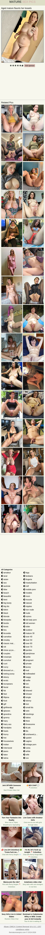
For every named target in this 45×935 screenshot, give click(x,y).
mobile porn (29, 589)
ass (4, 583)
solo (26, 711)
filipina (5, 697)
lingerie (27, 579)
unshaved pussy (31, 734)
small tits (28, 707)
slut (26, 704)
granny (5, 718)
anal (4, 576)
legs (26, 573)
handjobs (6, 728)
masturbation (30, 583)
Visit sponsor (29, 66)
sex (26, 684)
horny (4, 734)
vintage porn (29, 744)
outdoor (27, 630)
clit (3, 647)
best (4, 600)
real (26, 670)
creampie (6, 657)
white (26, 751)
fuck (4, 701)
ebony (5, 677)
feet (4, 694)
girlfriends (6, 707)
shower (27, 694)
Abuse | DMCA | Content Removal (16, 927)
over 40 (27, 637)
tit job (26, 728)
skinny (27, 701)
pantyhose (29, 654)
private (27, 664)
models (27, 593)
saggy (27, 677)
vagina (27, 741)
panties (27, 650)
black (4, 613)
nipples (27, 606)
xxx (26, 758)
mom (26, 596)
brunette (6, 633)
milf (26, 586)
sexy (26, 687)
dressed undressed (10, 670)
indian (5, 744)
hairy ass (6, 724)
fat (3, 691)
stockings (28, 714)
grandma (6, 714)
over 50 (27, 640)
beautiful (6, 596)
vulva (26, 748)
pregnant (28, 660)
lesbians (28, 576)
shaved (27, 691)
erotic (4, 680)
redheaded (29, 674)
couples (5, 654)
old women (29, 623)
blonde (5, 616)
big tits (5, 606)
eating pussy (7, 674)
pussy (27, 667)
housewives (7, 741)
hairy (4, 721)
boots (4, 627)
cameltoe (6, 637)
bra (3, 630)
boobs (5, 623)
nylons (27, 616)
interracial (6, 748)
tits (25, 731)
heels (4, 731)
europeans (7, 684)
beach (5, 593)
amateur (6, 573)
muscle (27, 600)
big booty (6, 603)
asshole (5, 586)
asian (4, 579)
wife (26, 755)
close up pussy (8, 650)
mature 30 (28, 633)
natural (27, 603)
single (27, 697)
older (26, 627)
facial (4, 687)
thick (26, 721)
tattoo (27, 718)
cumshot (6, 660)
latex (4, 755)
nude (26, 613)
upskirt (27, 738)
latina (4, 758)
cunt (4, 664)
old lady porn (30, 620)
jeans (4, 751)
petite (27, 657)
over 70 (27, 647)
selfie (26, 680)
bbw (4, 589)
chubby (5, 640)
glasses (5, 711)
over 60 (27, 643)
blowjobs (6, 620)
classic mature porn (10, 643)
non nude (28, 610)
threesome (29, 724)
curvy (4, 667)
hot (3, 738)
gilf (3, 704)
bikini (4, 610)
